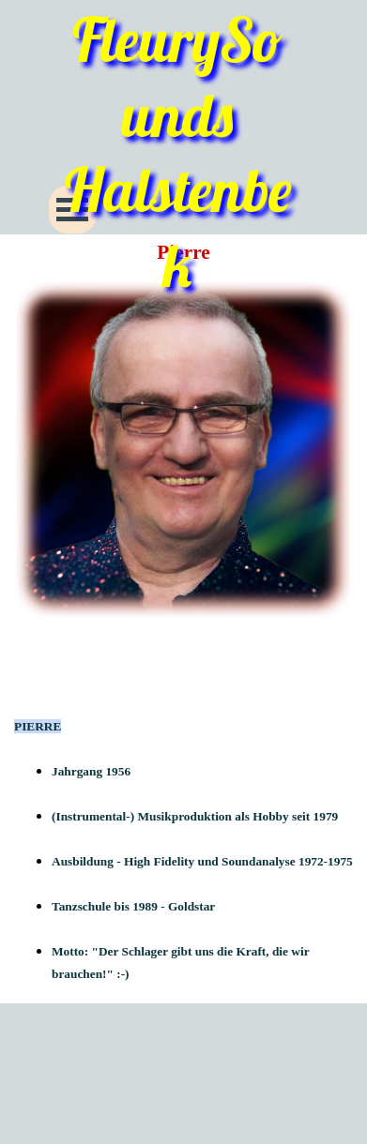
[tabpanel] (183, 816)
